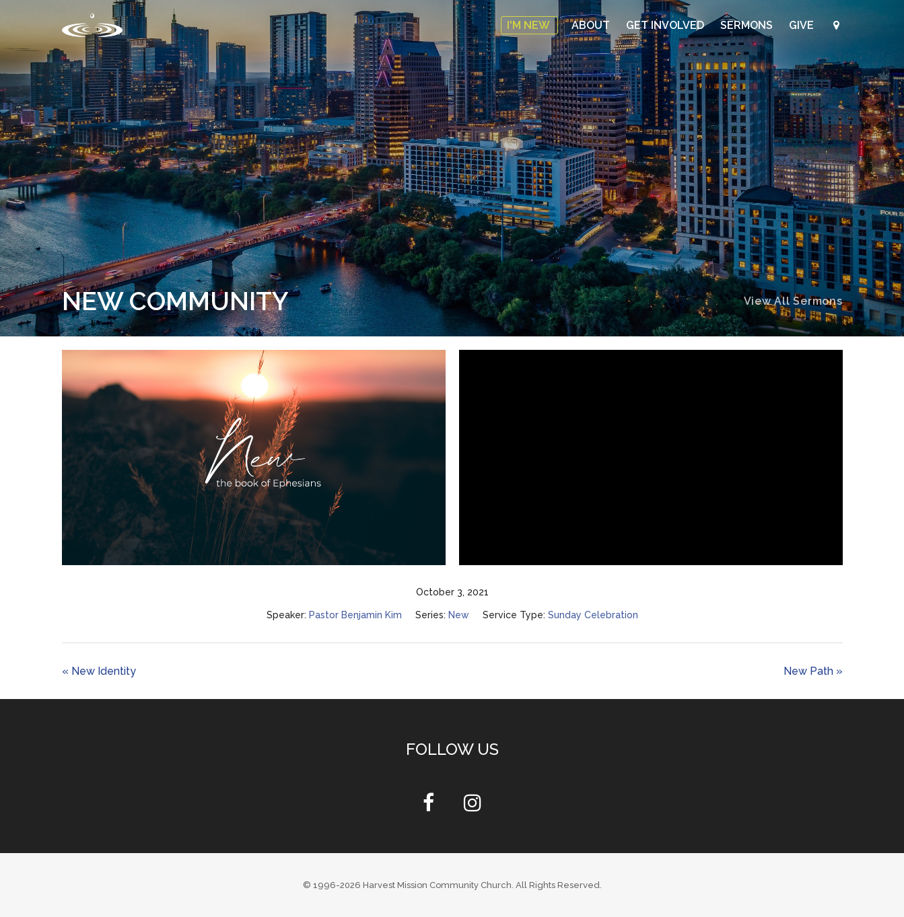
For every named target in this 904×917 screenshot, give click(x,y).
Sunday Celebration (593, 615)
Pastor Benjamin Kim (355, 615)
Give (802, 25)
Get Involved (666, 25)
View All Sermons (793, 301)
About (592, 25)
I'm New (529, 25)
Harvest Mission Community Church (437, 885)
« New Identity (99, 671)
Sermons (747, 25)
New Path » (813, 671)
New (458, 615)
